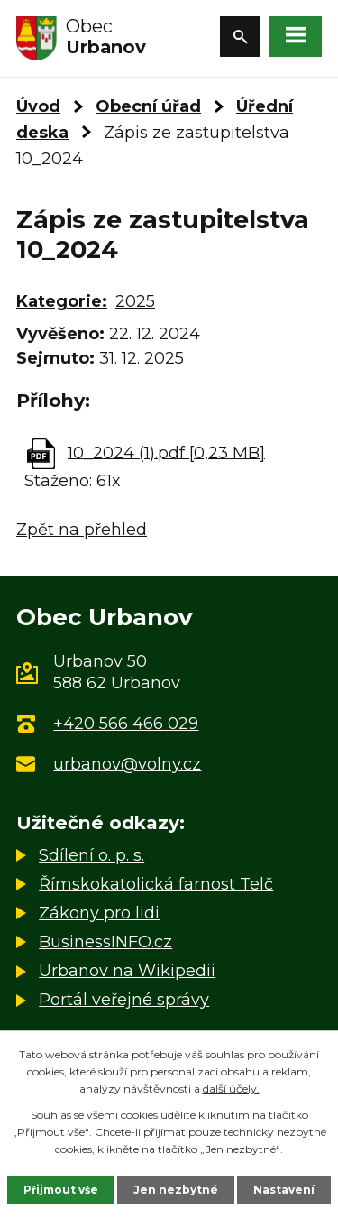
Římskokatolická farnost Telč (156, 884)
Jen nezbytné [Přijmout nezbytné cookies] (175, 1189)
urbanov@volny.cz (127, 764)
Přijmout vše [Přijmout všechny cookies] (60, 1189)
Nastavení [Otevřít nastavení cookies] (284, 1189)
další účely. (231, 1088)
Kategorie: (61, 301)
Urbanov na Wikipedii (127, 971)
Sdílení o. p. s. (91, 855)
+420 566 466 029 (125, 724)
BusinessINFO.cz (105, 942)
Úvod (38, 106)
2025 (135, 301)
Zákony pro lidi (99, 913)
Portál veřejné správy (124, 1000)
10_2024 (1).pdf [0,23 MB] (166, 452)
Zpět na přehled (81, 530)
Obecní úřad (148, 106)
